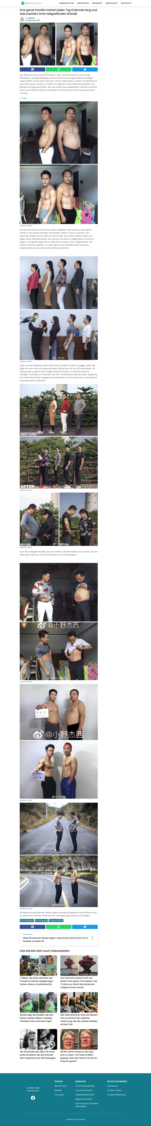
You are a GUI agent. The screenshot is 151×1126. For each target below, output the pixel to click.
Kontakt (58, 1090)
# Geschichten (56, 920)
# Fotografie (41, 920)
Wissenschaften (66, 3)
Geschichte (126, 3)
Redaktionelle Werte (85, 1094)
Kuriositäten (83, 3)
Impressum (112, 1086)
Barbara (31, 18)
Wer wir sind (60, 1086)
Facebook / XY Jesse (26, 225)
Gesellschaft (111, 3)
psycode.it (59, 1094)
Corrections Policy (84, 1090)
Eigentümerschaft (84, 1099)
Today (24, 98)
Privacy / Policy (114, 1090)
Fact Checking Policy (85, 1086)
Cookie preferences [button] (116, 1094)
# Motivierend (27, 920)
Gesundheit (97, 3)
